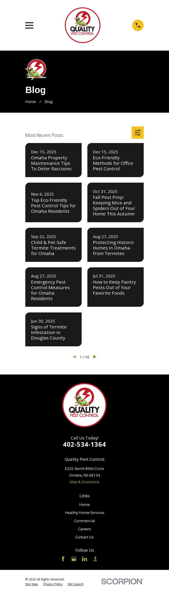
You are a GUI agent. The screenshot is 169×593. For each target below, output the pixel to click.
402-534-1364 (84, 444)
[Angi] (105, 558)
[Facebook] (63, 558)
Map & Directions (84, 481)
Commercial (84, 520)
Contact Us (84, 537)
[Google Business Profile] (73, 558)
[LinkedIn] (84, 558)
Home (84, 504)
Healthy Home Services (84, 512)
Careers (84, 528)
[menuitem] (31, 584)
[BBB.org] (95, 558)
